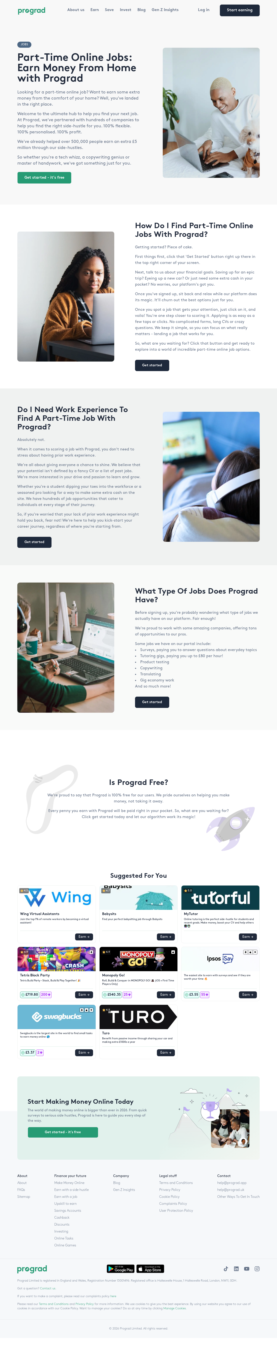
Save (109, 10)
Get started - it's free (44, 177)
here (113, 1295)
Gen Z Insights (165, 10)
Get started (152, 365)
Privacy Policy (85, 1303)
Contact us (47, 1287)
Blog (141, 10)
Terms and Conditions (54, 1303)
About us (75, 10)
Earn (94, 10)
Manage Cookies (174, 1307)
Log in (203, 10)
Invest (125, 10)
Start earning (240, 10)
